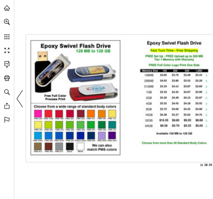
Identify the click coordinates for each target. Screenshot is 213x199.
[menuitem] (7, 29)
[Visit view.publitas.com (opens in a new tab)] (7, 8)
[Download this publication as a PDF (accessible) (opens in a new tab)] (7, 64)
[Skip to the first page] (202, 165)
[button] (7, 22)
